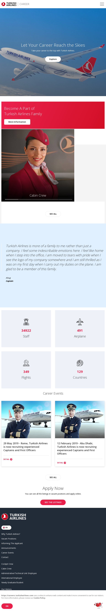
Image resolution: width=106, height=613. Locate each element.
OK (7, 606)
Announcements (8, 547)
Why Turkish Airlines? (10, 533)
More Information (17, 121)
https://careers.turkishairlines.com (17, 595)
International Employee (11, 577)
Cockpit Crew (7, 563)
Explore (53, 59)
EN (7, 527)
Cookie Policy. (40, 598)
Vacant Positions (8, 538)
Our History (6, 588)
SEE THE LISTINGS (53, 502)
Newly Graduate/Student (12, 582)
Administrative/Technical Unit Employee (19, 572)
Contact (4, 556)
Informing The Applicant (12, 542)
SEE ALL (53, 212)
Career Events (7, 552)
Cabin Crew (6, 568)
